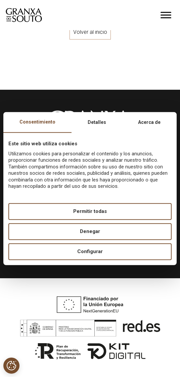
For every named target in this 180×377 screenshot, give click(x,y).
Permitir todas (90, 211)
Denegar (90, 231)
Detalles (97, 122)
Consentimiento (37, 121)
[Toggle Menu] (166, 15)
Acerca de (149, 122)
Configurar (90, 251)
